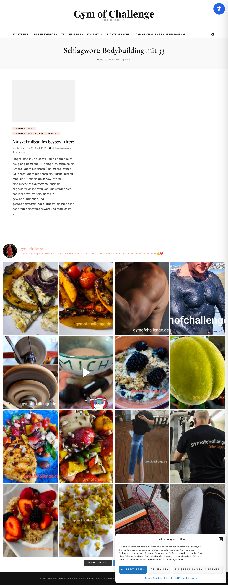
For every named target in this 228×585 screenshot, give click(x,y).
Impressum (191, 578)
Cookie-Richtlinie (153, 578)
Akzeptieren (133, 569)
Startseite (20, 34)
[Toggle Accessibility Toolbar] (219, 9)
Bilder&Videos (44, 34)
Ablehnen (160, 569)
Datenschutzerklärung (174, 578)
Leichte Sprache (118, 34)
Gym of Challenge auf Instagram (160, 34)
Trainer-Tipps (71, 34)
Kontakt (93, 34)
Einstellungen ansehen (198, 569)
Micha (20, 148)
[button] (221, 539)
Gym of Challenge (114, 13)
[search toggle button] (212, 34)
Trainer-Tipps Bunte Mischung (36, 133)
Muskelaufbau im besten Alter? (43, 141)
